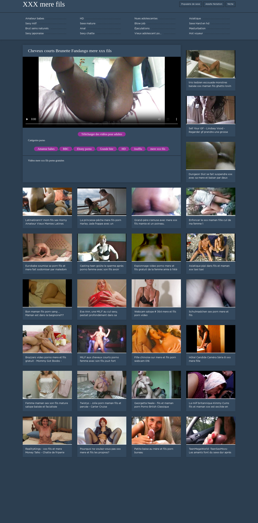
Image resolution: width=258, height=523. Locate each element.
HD (124, 148)
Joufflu (138, 148)
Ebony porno (84, 148)
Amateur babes (46, 148)
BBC (66, 148)
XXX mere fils (44, 4)
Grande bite (106, 148)
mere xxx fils (157, 148)
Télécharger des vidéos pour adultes (101, 134)
